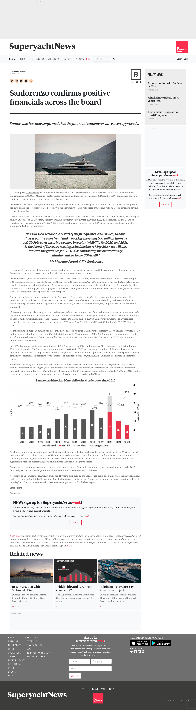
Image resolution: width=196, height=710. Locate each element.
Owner (12, 656)
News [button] (12, 59)
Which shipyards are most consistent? (73, 588)
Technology (15, 645)
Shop (89, 59)
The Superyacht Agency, (36, 475)
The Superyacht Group (38, 653)
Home (11, 637)
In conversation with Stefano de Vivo (26, 588)
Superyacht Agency (36, 656)
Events (12, 672)
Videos (80, 59)
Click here (15, 535)
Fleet (11, 649)
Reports (24, 59)
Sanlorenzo (33, 192)
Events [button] (68, 59)
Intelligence (38, 59)
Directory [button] (54, 59)
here (69, 545)
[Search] (102, 58)
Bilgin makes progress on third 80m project (117, 588)
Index (11, 668)
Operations (14, 653)
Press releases (16, 660)
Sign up (75, 522)
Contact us (31, 637)
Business (13, 641)
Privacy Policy (33, 645)
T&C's (28, 649)
